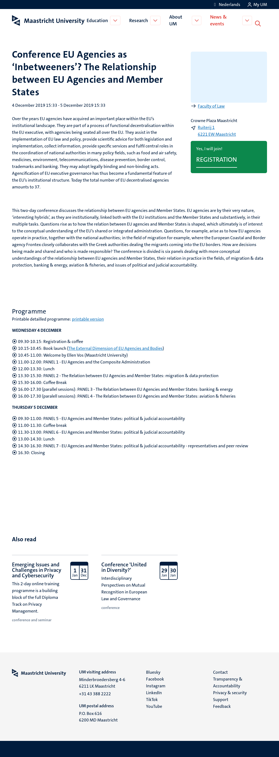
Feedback (222, 706)
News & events (219, 20)
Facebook (155, 678)
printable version (88, 318)
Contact (220, 672)
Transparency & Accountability (227, 682)
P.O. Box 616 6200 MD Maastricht (98, 716)
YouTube (154, 706)
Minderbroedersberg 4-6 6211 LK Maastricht (102, 682)
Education (97, 20)
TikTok (152, 699)
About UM (176, 20)
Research (139, 20)
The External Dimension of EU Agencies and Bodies (115, 348)
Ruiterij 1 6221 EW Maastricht (217, 130)
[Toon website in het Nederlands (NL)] (226, 4)
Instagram (155, 685)
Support (220, 699)
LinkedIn (154, 692)
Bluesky (153, 672)
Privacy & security (230, 692)
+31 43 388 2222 (95, 693)
